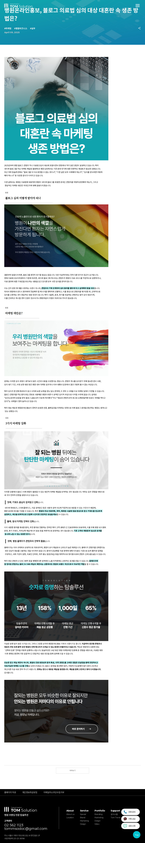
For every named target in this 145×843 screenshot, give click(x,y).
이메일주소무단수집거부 (53, 792)
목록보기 (73, 770)
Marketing (84, 821)
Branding (98, 814)
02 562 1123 (13, 825)
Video (96, 824)
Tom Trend (115, 817)
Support (115, 810)
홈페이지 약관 (10, 792)
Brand (82, 817)
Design (83, 824)
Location (70, 817)
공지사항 (114, 814)
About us (70, 814)
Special (83, 814)
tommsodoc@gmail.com (25, 828)
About (70, 810)
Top (137, 834)
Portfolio (99, 810)
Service (84, 810)
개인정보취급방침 (29, 792)
